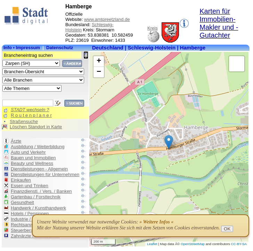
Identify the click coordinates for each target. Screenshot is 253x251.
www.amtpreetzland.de (107, 19)
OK (227, 228)
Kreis (152, 28)
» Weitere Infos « (156, 222)
